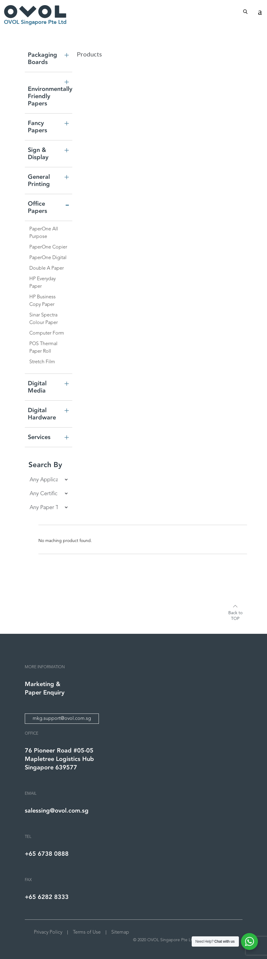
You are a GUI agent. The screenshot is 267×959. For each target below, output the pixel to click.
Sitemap (120, 932)
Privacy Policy (48, 932)
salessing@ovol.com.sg (57, 811)
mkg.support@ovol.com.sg (62, 718)
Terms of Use (87, 932)
